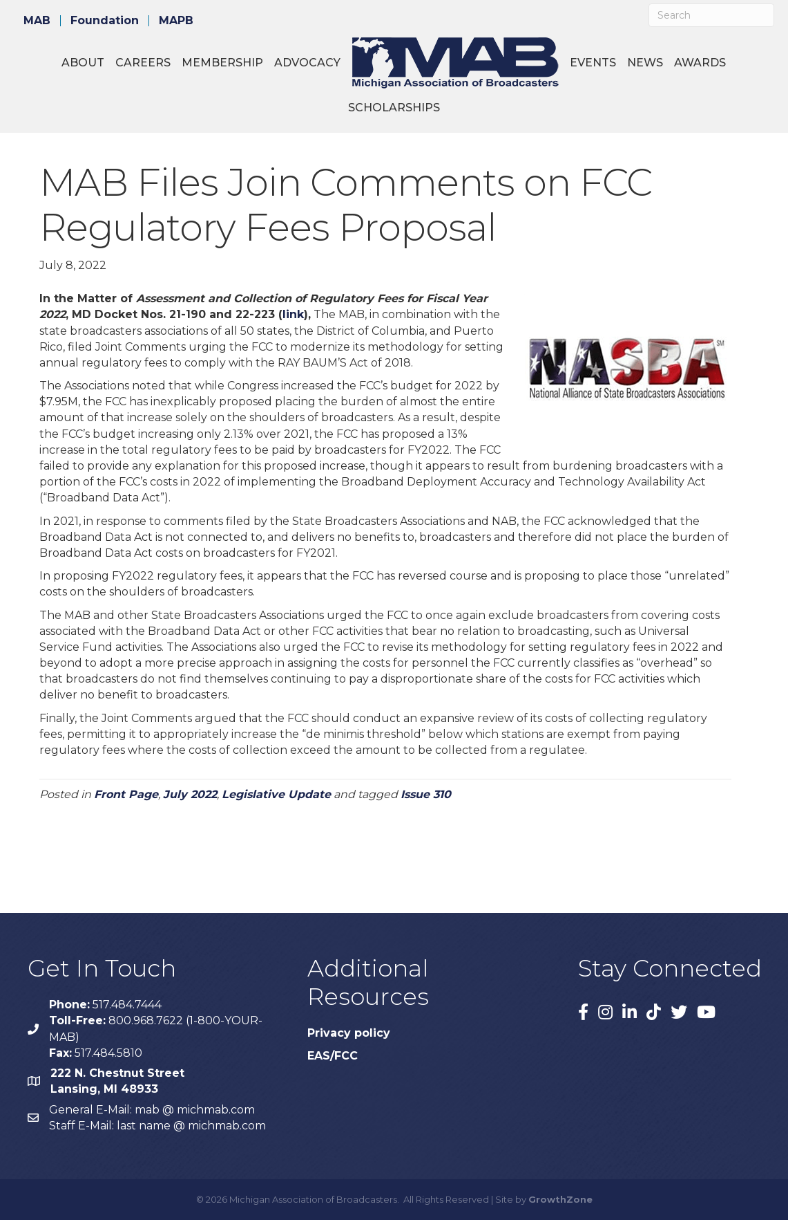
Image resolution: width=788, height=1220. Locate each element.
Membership (222, 62)
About (82, 62)
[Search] (711, 15)
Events (593, 62)
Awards (700, 62)
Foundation (104, 20)
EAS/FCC (332, 1055)
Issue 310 (426, 794)
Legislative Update (276, 794)
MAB (36, 20)
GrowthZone (560, 1199)
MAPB (176, 20)
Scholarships (394, 107)
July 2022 (190, 794)
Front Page (126, 794)
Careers (143, 62)
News (645, 62)
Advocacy (307, 62)
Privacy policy (348, 1032)
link (293, 314)
